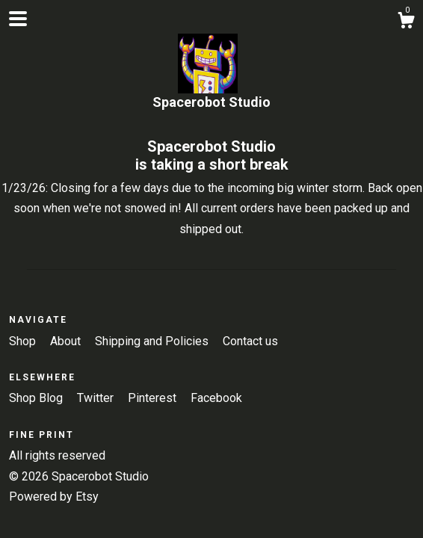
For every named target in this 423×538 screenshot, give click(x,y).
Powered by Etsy (54, 496)
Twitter (97, 398)
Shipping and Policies (153, 341)
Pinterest (153, 398)
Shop (24, 341)
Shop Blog (37, 398)
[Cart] (406, 22)
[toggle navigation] (18, 18)
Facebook (216, 398)
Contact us (250, 341)
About (67, 341)
